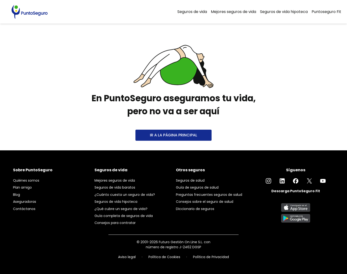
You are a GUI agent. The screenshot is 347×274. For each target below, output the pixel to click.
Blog (16, 194)
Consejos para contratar (115, 222)
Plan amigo (22, 187)
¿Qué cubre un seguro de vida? (120, 208)
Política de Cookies (164, 257)
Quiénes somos (26, 180)
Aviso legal (127, 257)
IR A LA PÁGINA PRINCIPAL (173, 135)
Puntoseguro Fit (326, 11)
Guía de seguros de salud (197, 187)
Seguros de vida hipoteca (284, 11)
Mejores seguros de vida (233, 11)
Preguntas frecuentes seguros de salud (209, 194)
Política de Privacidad (211, 257)
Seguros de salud (190, 180)
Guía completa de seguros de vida (123, 215)
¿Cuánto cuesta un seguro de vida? (124, 194)
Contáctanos (24, 208)
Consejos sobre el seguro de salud (204, 201)
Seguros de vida (192, 11)
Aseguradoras (24, 201)
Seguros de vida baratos (114, 187)
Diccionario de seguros (195, 208)
